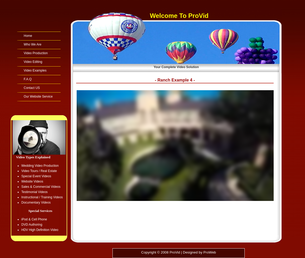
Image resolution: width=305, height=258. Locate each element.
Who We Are (32, 44)
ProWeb (209, 252)
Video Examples (35, 70)
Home (28, 36)
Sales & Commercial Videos (41, 187)
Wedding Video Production (40, 166)
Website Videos (32, 181)
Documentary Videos (36, 202)
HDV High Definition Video (39, 230)
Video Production (36, 53)
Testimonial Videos (34, 192)
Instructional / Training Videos (42, 197)
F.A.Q (28, 79)
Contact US (32, 88)
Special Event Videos (36, 176)
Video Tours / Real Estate (39, 171)
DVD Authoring (31, 224)
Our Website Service (38, 96)
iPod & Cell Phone (34, 219)
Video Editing (33, 62)
